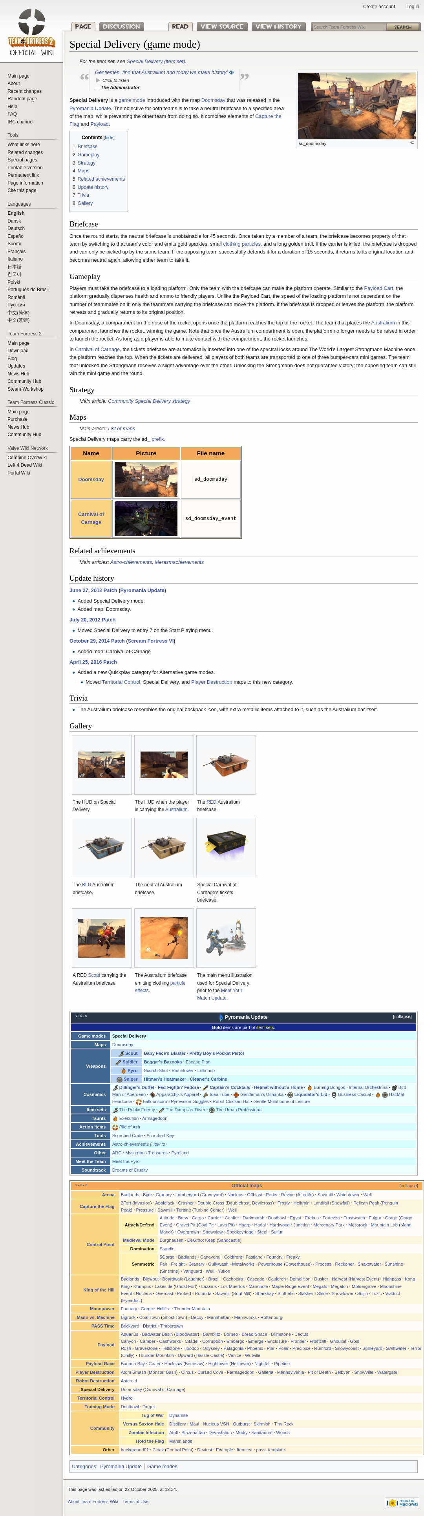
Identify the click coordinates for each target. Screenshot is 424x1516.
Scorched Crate (127, 1135)
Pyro (132, 1070)
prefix (158, 439)
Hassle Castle (209, 1355)
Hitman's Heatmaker (165, 1079)
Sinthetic (286, 1293)
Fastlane (254, 1257)
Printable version (24, 167)
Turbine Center (208, 1210)
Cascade (255, 1279)
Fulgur (375, 1217)
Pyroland (179, 1152)
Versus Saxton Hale (143, 1424)
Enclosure (277, 1341)
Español (15, 236)
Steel (262, 1232)
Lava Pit (225, 1225)
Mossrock (357, 1225)
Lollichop (206, 1070)
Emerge (255, 1341)
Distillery (177, 1424)
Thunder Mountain (192, 1308)
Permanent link (23, 175)
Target (149, 1406)
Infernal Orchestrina (368, 1087)
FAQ (12, 114)
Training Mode (99, 1406)
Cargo (198, 1217)
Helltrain (302, 1203)
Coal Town (149, 1317)
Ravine (288, 1194)
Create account (379, 6)
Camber (147, 1341)
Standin (167, 1248)
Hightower (218, 1363)
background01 (135, 1449)
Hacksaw (173, 1363)
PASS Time (103, 1326)
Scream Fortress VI (151, 641)
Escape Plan (198, 1062)
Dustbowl (277, 1217)
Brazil (213, 1279)
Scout (94, 975)
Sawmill (325, 1194)
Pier (271, 1348)
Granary (164, 1194)
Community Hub (24, 381)
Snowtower (343, 1293)
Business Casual (354, 1094)
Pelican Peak (366, 1203)
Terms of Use (135, 1501)
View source (213, 26)
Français (16, 251)
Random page (22, 98)
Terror (415, 1348)
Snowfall (340, 1203)
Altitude (167, 1217)
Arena (108, 1194)
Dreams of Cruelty (130, 1170)
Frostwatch (354, 1217)
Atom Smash (133, 1372)
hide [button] (109, 137)
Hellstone (170, 1348)
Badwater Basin (157, 1334)
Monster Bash (162, 1372)
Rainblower (183, 1070)
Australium (383, 323)
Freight (178, 1264)
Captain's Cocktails (230, 1087)
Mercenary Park (328, 1225)
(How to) (158, 1144)
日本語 (14, 267)
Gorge (391, 1217)
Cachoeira (233, 1279)
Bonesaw (194, 1363)
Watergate (387, 1372)
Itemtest (244, 1449)
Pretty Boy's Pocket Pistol (216, 1053)
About (13, 83)
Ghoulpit (338, 1341)
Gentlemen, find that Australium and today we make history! (161, 72)
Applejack (164, 1203)
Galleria (265, 1372)
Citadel (191, 1341)
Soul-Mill (241, 1293)
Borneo (231, 1334)
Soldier (129, 1062)
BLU (86, 885)
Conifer (232, 1217)
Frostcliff (317, 1341)
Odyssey (211, 1348)
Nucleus (235, 1194)
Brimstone (281, 1334)
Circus (187, 1372)
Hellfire (163, 1308)
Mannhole (258, 1286)
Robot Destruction (95, 1380)
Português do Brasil (28, 289)
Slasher (305, 1293)
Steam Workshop (25, 389)
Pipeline (282, 1363)
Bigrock (128, 1317)
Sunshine (394, 1264)
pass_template (270, 1449)
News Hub (18, 374)
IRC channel (20, 122)
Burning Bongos (329, 1087)
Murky (242, 1432)
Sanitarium (261, 1432)
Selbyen (342, 1372)
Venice (234, 1355)
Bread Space (254, 1334)
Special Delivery (129, 1036)
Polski (13, 282)
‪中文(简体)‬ (18, 312)
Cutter (154, 1363)
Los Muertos (233, 1286)
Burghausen (172, 1240)
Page (83, 26)
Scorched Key (160, 1135)
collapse (402, 1016)
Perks (271, 1194)
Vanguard (192, 1271)
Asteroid (129, 1380)
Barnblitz (211, 1334)
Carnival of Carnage (97, 349)
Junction (301, 1225)
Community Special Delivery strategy (149, 401)
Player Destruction (211, 682)
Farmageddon (240, 1372)
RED (211, 802)
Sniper (130, 1079)
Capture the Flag (97, 1206)
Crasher (186, 1203)
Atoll (173, 1432)
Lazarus (209, 1286)
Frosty (284, 1203)
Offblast (254, 1194)
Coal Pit (206, 1225)
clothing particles (242, 244)
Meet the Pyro (126, 1161)
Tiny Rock (284, 1424)
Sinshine (169, 1271)
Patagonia (233, 1348)
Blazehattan (193, 1432)
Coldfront (233, 1257)
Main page (18, 76)
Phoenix (255, 1348)
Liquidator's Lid (310, 1094)
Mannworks (245, 1317)
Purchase (17, 419)
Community (102, 1428)
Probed (184, 1293)
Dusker (321, 1279)
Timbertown (171, 1326)
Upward (185, 1355)
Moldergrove (364, 1286)
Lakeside (163, 1286)
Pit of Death (319, 1372)
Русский (16, 305)
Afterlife (304, 1194)
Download (17, 350)
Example (224, 1449)
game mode (132, 100)
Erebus (312, 1217)
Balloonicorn (155, 1101)
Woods (283, 1432)
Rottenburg (271, 1317)
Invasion (142, 1203)
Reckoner (344, 1264)
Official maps (247, 1185)
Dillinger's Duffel (136, 1087)
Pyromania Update (90, 108)
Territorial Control (121, 682)
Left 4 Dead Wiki (24, 465)
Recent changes (24, 91)
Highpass (392, 1279)
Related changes (25, 152)
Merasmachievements (179, 562)
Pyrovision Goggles (190, 1101)
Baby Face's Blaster (164, 1053)
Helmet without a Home (278, 1087)
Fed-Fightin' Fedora (178, 1087)
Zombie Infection (146, 1432)
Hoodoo (191, 1348)
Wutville (252, 1355)
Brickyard (130, 1326)
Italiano (15, 259)
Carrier (214, 1217)
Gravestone (146, 1348)
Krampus (142, 1286)
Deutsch (16, 228)
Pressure (145, 1210)
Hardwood (279, 1225)
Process (323, 1264)
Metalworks (243, 1264)
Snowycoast (347, 1348)
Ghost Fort (185, 1286)
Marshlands (180, 1441)
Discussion (121, 26)
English (15, 213)
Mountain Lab (384, 1225)
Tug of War (152, 1415)
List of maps (121, 428)
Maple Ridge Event (290, 1286)
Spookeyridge (240, 1232)
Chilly (127, 1355)
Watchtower (348, 1194)
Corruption (212, 1341)
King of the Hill (98, 1290)
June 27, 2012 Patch (93, 590)
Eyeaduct (131, 1300)
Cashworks (170, 1341)
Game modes (162, 1466)
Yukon (224, 1271)
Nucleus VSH (216, 1424)
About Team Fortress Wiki (93, 1501)
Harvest (339, 1279)
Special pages (22, 160)
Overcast (164, 1293)
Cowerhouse (297, 1264)
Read (171, 26)
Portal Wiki (18, 473)
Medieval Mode (138, 1240)
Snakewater (369, 1264)
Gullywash (218, 1264)
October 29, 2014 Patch (97, 641)
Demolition (300, 1279)
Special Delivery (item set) (156, 61)
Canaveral (210, 1257)
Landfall (321, 1203)
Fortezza (331, 1217)
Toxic (377, 1293)
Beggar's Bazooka (163, 1062)
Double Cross (210, 1203)
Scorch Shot (156, 1070)
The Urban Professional (239, 1109)
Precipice (301, 1348)
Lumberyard (187, 1194)
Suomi (14, 243)
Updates (16, 366)
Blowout (151, 1279)
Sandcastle (229, 1240)
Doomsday (213, 100)
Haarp (244, 1225)
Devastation (220, 1432)
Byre (147, 1194)
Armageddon (154, 1118)
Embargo (236, 1341)
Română (16, 297)
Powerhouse (270, 1264)
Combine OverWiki (27, 457)
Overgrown (188, 1232)
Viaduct (393, 1293)
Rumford (322, 1348)
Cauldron (277, 1279)
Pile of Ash (129, 1127)
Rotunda (203, 1293)
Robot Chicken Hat (231, 1101)
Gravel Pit (186, 1225)
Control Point (100, 1244)
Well (367, 1194)
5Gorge (167, 1257)
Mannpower (102, 1308)
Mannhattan (218, 1317)
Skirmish (262, 1424)
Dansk (14, 221)
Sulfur (276, 1232)
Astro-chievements (131, 562)
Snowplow (213, 1232)
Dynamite (178, 1415)
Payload (99, 124)
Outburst (241, 1424)
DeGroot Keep (201, 1240)
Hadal (260, 1225)
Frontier (298, 1341)
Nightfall (262, 1363)
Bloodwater (186, 1334)
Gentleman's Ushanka (261, 1094)
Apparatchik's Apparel (177, 1094)
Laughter (194, 1279)
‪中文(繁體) (18, 320)
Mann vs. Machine (95, 1317)
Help (12, 106)
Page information (25, 183)
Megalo (320, 1286)
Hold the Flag (150, 1441)
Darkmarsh (253, 1217)
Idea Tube (219, 1094)
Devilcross (262, 1203)
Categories (84, 1466)
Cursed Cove (210, 1372)
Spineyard (372, 1348)
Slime (322, 1293)
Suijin (362, 1293)
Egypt (295, 1217)
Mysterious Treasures (146, 1152)
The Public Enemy (137, 1109)
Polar (283, 1348)
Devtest (204, 1449)
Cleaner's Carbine (208, 1079)
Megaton (339, 1286)
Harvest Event (364, 1279)
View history (266, 26)
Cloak (158, 1449)
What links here (23, 144)
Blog (12, 358)
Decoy (197, 1317)
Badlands (130, 1194)
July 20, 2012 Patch (92, 620)
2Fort (126, 1203)
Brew (183, 1217)
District (149, 1326)
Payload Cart (378, 288)
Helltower (240, 1363)
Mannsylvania (290, 1372)
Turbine (183, 1210)
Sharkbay (264, 1293)
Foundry (274, 1257)
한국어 (14, 274)
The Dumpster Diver (185, 1109)
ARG (117, 1152)
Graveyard (212, 1194)
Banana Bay (133, 1363)
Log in (412, 6)
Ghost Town (174, 1317)
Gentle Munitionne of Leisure (281, 1101)
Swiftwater (396, 1348)
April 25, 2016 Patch (93, 662)
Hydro (127, 1398)
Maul (194, 1424)
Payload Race (100, 1363)
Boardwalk (173, 1279)
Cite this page (21, 190)
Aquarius (129, 1334)
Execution (129, 1118)
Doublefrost (238, 1203)
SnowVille (363, 1372)
